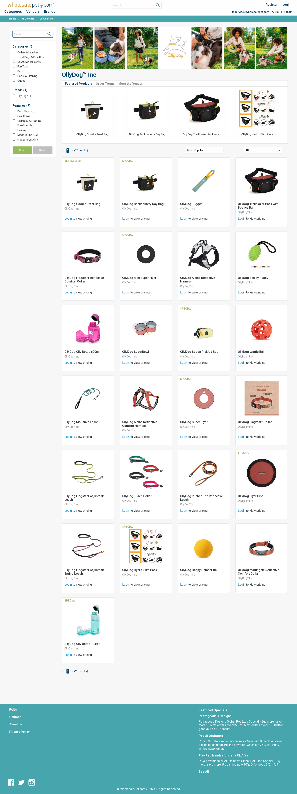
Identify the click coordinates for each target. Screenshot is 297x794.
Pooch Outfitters (211, 736)
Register (271, 4)
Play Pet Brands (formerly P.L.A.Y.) (223, 755)
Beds (20, 71)
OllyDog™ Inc (71, 208)
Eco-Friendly (24, 125)
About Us (15, 724)
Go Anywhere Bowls (29, 61)
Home (12, 18)
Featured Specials (213, 710)
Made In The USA (27, 134)
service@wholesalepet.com (250, 11)
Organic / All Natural (29, 120)
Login (286, 4)
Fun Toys (22, 66)
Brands (49, 11)
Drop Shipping (25, 111)
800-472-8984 (282, 11)
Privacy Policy (19, 732)
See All (204, 771)
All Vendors (27, 18)
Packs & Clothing (27, 75)
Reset (42, 150)
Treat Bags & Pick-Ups (30, 57)
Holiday (21, 130)
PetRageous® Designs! (215, 716)
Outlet (21, 80)
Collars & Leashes (27, 52)
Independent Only (27, 139)
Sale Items (23, 116)
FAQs (13, 709)
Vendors (33, 11)
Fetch (22, 150)
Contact (15, 717)
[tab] (80, 83)
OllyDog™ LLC (25, 96)
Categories (13, 11)
